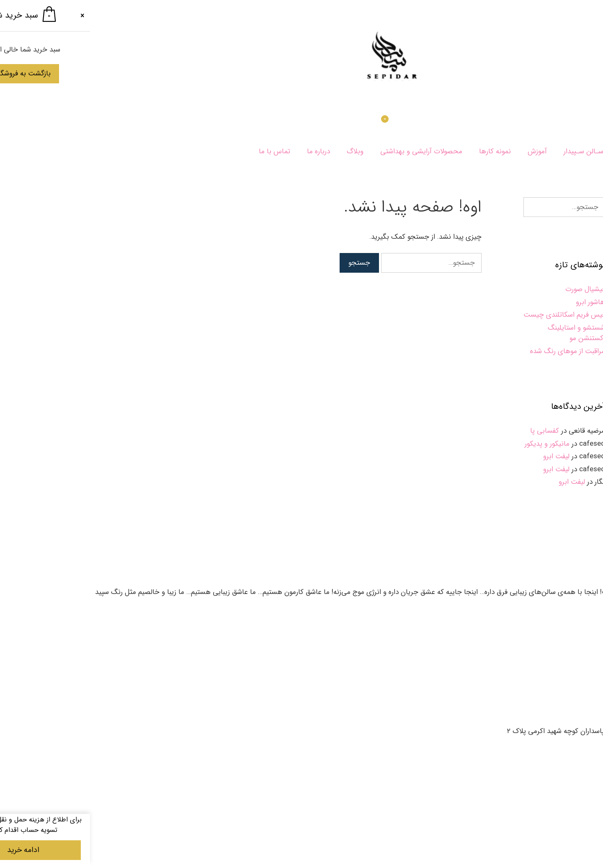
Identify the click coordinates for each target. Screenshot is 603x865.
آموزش (447, 151)
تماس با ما (184, 151)
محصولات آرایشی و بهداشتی (331, 151)
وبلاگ (265, 151)
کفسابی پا (454, 430)
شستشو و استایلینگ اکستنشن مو (486, 333)
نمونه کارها (405, 151)
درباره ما (228, 151)
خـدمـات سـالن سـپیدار (508, 151)
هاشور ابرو (500, 302)
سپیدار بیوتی (577, 151)
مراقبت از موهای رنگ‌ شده (477, 351)
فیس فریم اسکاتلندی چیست (474, 314)
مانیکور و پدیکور (457, 443)
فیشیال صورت (495, 289)
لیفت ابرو (466, 456)
